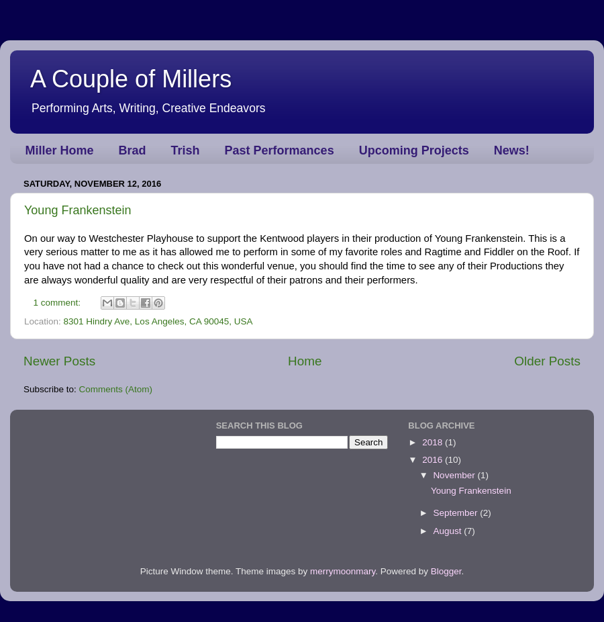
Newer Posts (59, 361)
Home (304, 361)
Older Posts (547, 361)
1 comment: (58, 303)
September (456, 513)
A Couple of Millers (131, 79)
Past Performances (279, 150)
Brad (132, 150)
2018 (433, 442)
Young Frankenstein (77, 210)
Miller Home (60, 150)
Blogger (446, 571)
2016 (433, 460)
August (448, 531)
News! (512, 150)
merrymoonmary (342, 571)
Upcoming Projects (414, 150)
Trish (185, 150)
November (455, 475)
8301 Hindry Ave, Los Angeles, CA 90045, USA (158, 321)
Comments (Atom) (116, 389)
